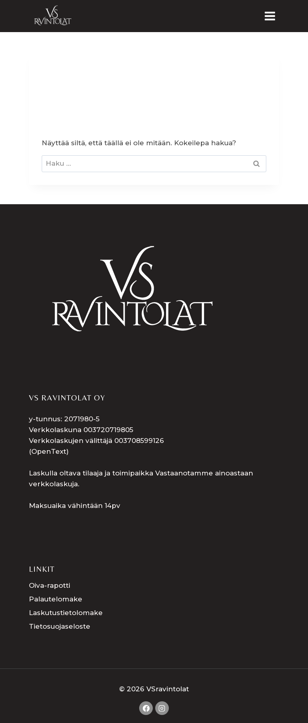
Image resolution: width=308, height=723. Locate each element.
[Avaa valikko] (269, 16)
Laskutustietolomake (66, 613)
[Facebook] (146, 708)
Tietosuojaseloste (59, 626)
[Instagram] (162, 708)
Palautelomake (55, 599)
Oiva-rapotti (49, 585)
